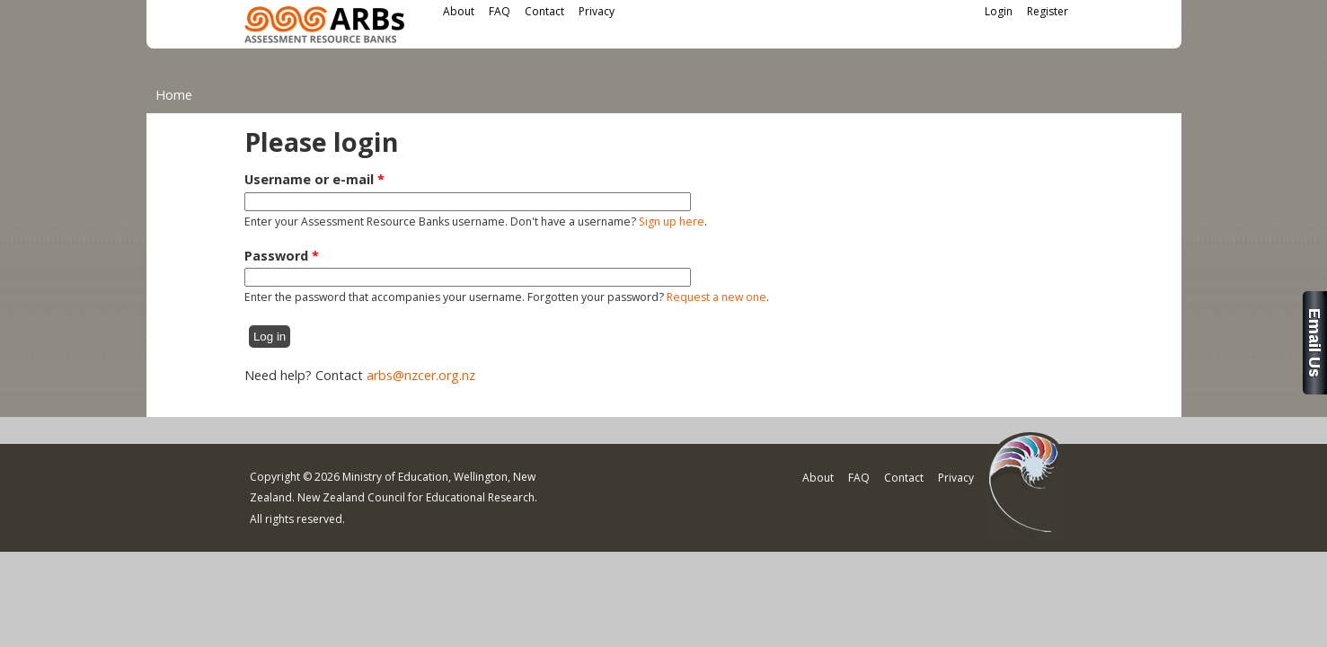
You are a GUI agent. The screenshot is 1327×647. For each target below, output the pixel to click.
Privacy (597, 11)
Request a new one (716, 297)
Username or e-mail (314, 179)
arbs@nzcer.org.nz (421, 375)
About (458, 11)
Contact (544, 11)
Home (173, 94)
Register (1047, 11)
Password (281, 255)
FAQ (499, 11)
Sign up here (671, 221)
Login (999, 11)
